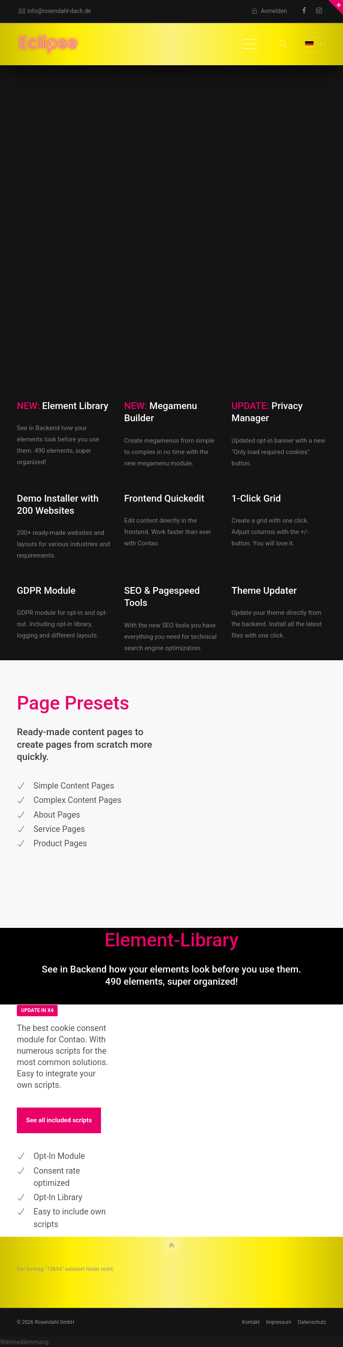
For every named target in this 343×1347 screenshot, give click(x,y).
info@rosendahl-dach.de (55, 11)
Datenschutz (312, 1322)
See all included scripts (59, 1120)
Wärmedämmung (24, 1342)
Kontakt (251, 1322)
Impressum (279, 1322)
